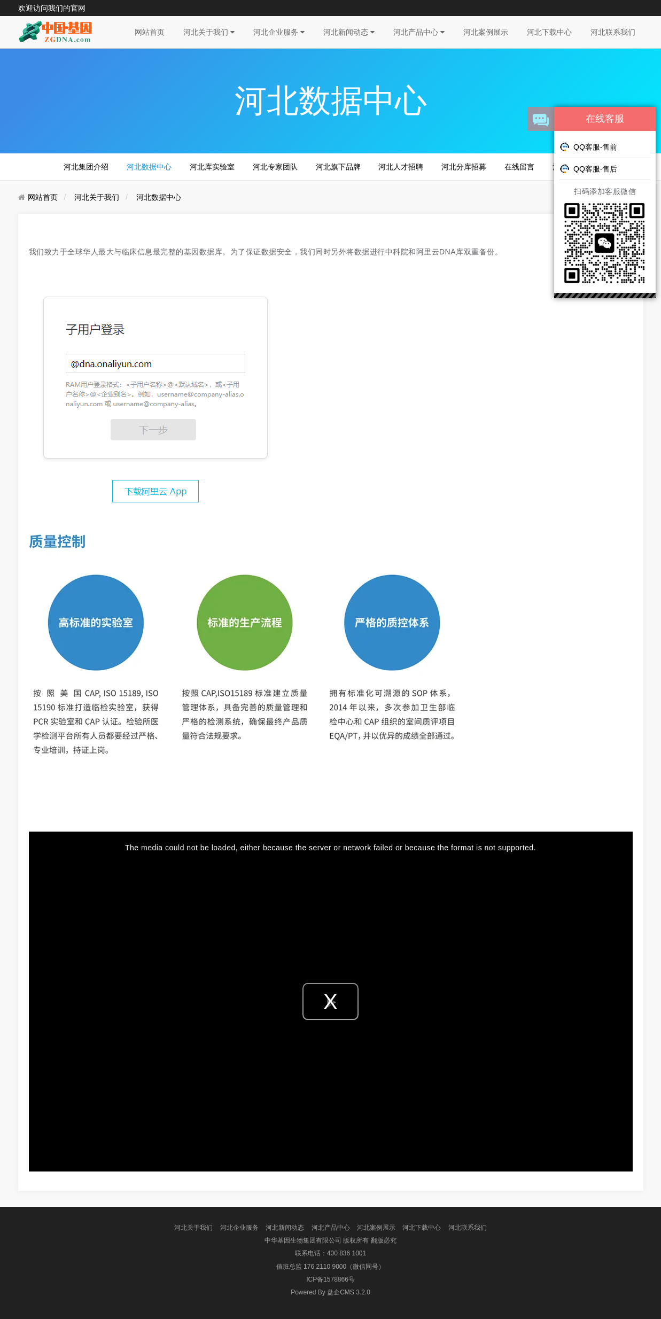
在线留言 (519, 166)
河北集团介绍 (86, 166)
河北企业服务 (279, 32)
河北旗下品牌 (338, 166)
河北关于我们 (209, 32)
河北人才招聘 (400, 166)
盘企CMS (330, 1292)
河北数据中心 (149, 166)
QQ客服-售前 (588, 146)
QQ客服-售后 (588, 168)
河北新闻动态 (349, 32)
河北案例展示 (485, 32)
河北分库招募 (463, 166)
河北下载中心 (549, 32)
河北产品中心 (419, 32)
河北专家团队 (275, 166)
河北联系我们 (612, 32)
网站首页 (150, 32)
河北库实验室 (212, 166)
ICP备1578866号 (330, 1279)
